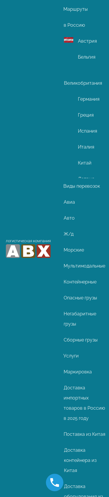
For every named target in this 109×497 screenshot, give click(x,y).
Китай (85, 163)
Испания (87, 131)
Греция (86, 115)
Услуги (71, 356)
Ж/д (69, 234)
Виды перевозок (81, 186)
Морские (74, 250)
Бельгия (86, 57)
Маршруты (75, 9)
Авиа (69, 202)
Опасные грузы (80, 298)
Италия (86, 147)
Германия (88, 99)
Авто (69, 218)
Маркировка (78, 372)
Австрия (87, 41)
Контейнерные (80, 282)
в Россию (74, 25)
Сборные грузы (81, 340)
